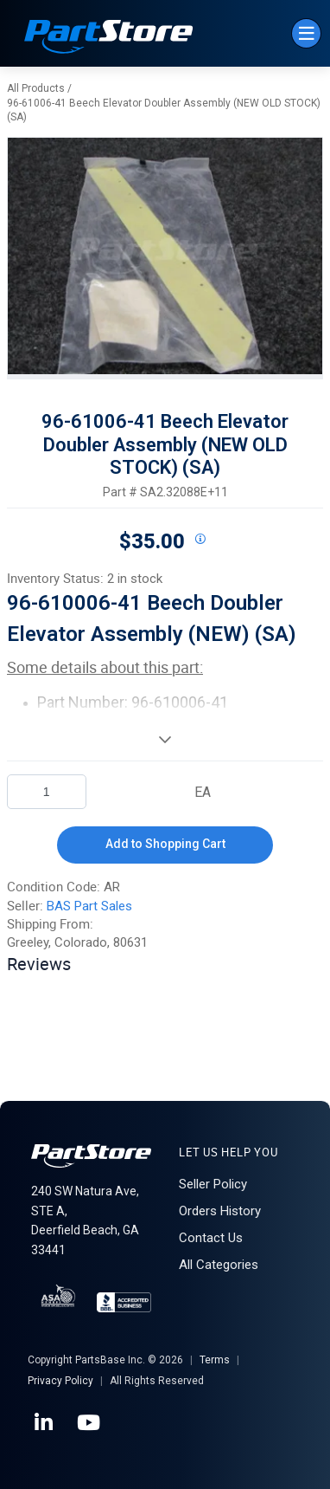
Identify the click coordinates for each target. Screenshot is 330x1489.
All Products (36, 88)
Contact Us (211, 1238)
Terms (215, 1360)
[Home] (109, 38)
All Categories (218, 1264)
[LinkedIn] (45, 1423)
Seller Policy (213, 1184)
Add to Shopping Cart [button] (165, 844)
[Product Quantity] (46, 791)
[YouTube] (90, 1423)
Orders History (220, 1211)
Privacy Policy (60, 1381)
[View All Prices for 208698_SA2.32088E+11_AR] (199, 540)
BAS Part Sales (89, 906)
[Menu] (306, 33)
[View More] (165, 739)
